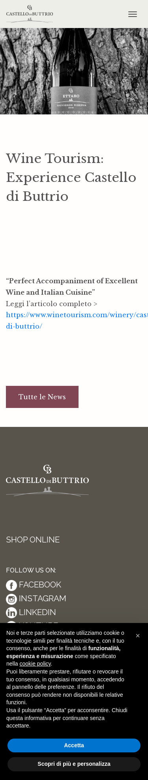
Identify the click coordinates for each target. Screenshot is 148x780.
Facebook (33, 584)
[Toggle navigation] (133, 14)
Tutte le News (42, 397)
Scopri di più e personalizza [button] (73, 764)
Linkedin (31, 612)
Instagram (36, 598)
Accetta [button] (74, 745)
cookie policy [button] (35, 663)
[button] (137, 635)
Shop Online (33, 539)
